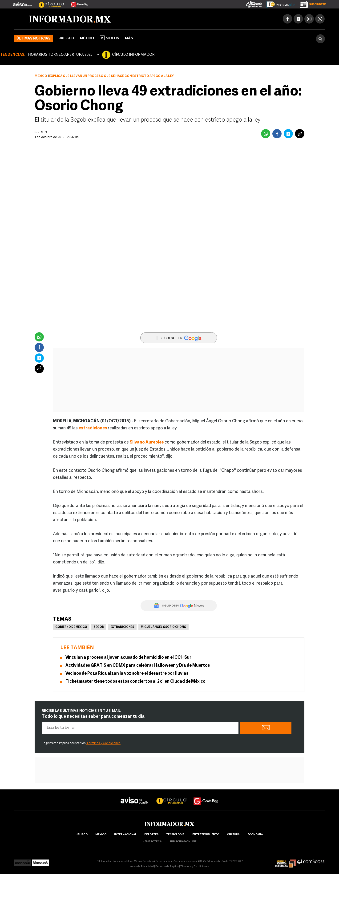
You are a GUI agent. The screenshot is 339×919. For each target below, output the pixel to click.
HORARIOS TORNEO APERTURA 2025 (60, 55)
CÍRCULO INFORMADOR (133, 55)
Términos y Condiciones (103, 743)
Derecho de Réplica (167, 866)
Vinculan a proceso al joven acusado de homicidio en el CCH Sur (128, 657)
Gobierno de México (71, 627)
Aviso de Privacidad (142, 866)
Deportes (151, 834)
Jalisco (66, 38)
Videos (109, 38)
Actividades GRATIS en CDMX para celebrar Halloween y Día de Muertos (137, 665)
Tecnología (175, 834)
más (132, 38)
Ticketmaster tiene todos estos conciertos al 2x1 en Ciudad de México (135, 681)
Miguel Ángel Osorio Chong (163, 627)
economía (255, 834)
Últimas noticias (33, 38)
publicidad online (183, 841)
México (87, 38)
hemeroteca (152, 841)
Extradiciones (122, 627)
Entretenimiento (205, 834)
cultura (233, 834)
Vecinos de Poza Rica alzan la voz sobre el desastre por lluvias (126, 673)
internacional (125, 834)
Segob (99, 627)
